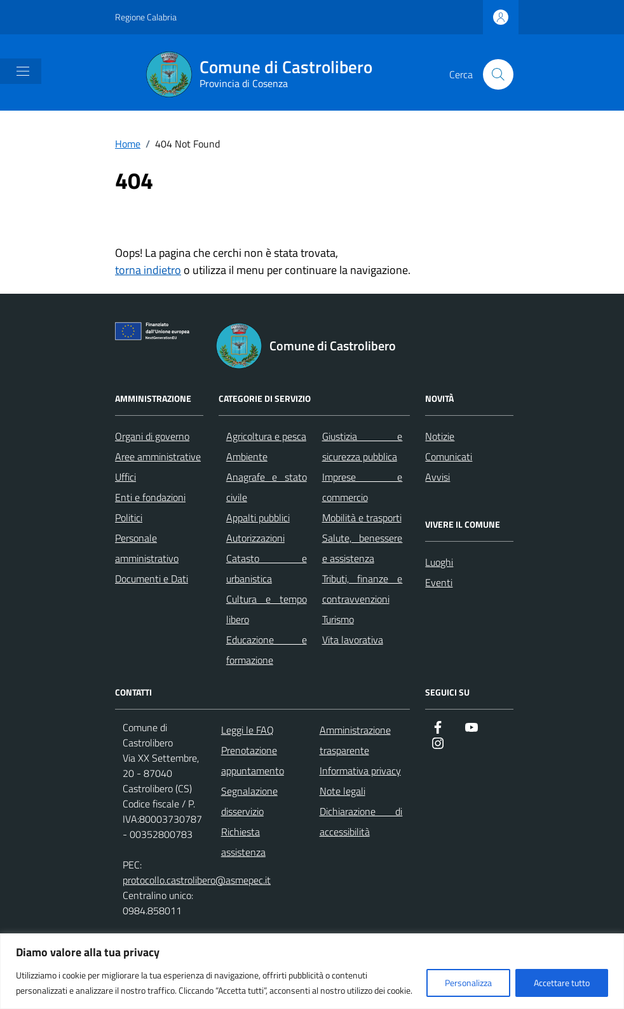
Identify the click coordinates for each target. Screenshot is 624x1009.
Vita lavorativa (352, 639)
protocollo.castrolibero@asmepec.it (197, 880)
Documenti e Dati (151, 578)
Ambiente (247, 456)
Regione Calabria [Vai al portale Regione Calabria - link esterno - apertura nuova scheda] (146, 17)
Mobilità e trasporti (362, 517)
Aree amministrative (158, 456)
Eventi (438, 582)
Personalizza (468, 982)
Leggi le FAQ (247, 730)
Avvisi (437, 476)
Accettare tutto (562, 982)
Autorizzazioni (255, 538)
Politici (128, 517)
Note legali (342, 791)
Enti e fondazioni (150, 497)
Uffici (125, 476)
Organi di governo (152, 436)
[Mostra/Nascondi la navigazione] (23, 71)
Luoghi (439, 562)
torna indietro (148, 269)
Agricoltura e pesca (266, 436)
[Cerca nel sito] (498, 74)
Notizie (439, 436)
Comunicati (448, 456)
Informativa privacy (360, 770)
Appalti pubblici (258, 517)
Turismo (338, 619)
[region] (312, 971)
